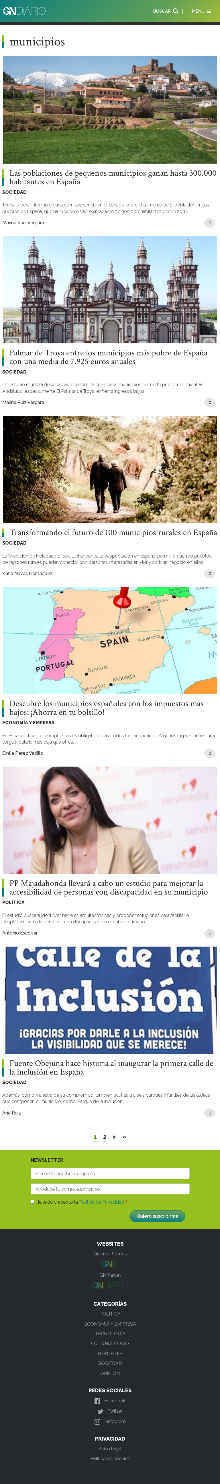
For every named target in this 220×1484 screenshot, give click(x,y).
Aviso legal (110, 1449)
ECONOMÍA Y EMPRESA (28, 722)
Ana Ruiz (11, 1113)
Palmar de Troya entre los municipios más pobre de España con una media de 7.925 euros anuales (108, 357)
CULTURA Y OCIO (110, 1343)
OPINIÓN (110, 1373)
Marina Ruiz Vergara (23, 222)
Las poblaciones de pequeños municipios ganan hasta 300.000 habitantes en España (113, 177)
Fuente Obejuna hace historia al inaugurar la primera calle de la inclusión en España (111, 1068)
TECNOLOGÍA (110, 1333)
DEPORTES (110, 1353)
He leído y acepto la (80, 1202)
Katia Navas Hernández (27, 573)
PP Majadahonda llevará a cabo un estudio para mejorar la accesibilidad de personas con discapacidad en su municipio (108, 888)
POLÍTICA (13, 902)
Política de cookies (110, 1458)
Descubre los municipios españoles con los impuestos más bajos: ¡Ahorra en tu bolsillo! (106, 708)
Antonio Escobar (20, 933)
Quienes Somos (110, 1254)
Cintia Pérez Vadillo (22, 753)
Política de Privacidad (101, 1202)
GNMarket (110, 1275)
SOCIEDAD (14, 192)
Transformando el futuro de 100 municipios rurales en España (113, 533)
